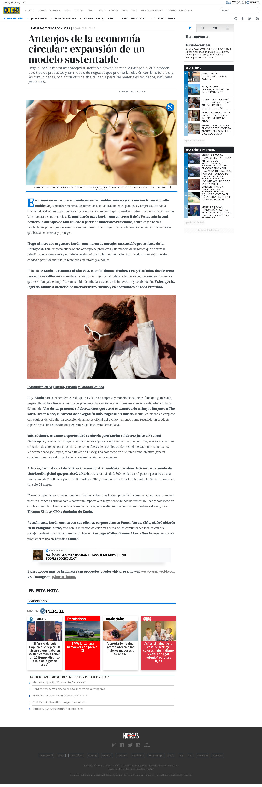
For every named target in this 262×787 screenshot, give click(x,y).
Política (30, 10)
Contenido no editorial (207, 10)
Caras (61, 755)
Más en (45, 611)
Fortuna (92, 755)
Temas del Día (13, 18)
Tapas (153, 10)
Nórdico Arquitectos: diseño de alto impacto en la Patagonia (68, 689)
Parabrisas (138, 755)
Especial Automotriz (174, 10)
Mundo (75, 10)
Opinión (115, 10)
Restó (142, 10)
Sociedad (45, 10)
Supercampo (156, 755)
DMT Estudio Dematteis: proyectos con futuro (60, 702)
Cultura (88, 10)
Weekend (122, 755)
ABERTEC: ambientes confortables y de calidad (60, 695)
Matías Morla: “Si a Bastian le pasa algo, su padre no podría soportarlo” (86, 556)
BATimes (218, 755)
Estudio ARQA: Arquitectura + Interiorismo (57, 709)
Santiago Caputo (134, 18)
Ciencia (101, 10)
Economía (60, 10)
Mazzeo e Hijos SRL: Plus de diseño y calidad (59, 682)
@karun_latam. (64, 576)
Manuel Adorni (66, 18)
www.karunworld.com (158, 571)
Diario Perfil (46, 755)
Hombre (107, 755)
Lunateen (202, 755)
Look (171, 755)
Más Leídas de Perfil (200, 150)
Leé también (56, 550)
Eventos (129, 10)
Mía (190, 755)
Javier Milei (39, 18)
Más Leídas (193, 68)
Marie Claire (76, 755)
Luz (181, 755)
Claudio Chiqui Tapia (99, 18)
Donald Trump (164, 18)
